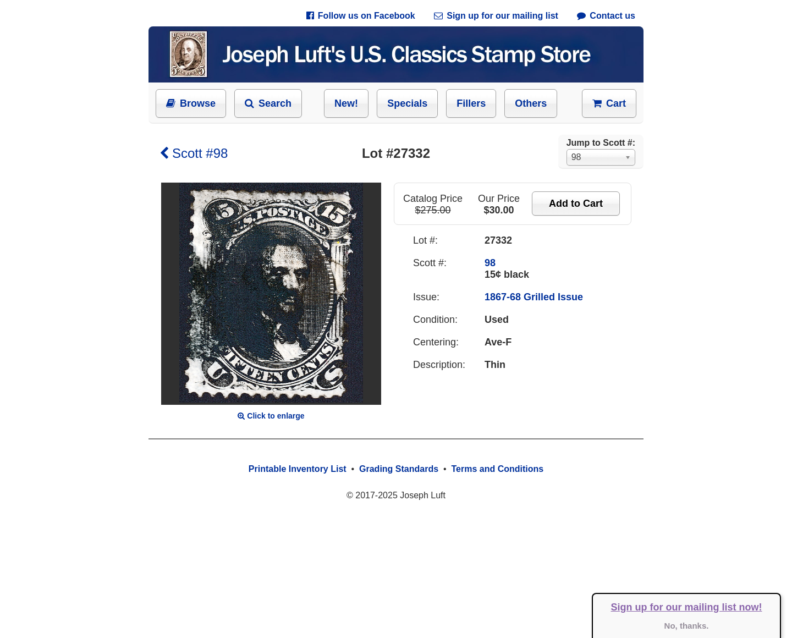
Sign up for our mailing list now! (686, 607)
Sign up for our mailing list (496, 15)
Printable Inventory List (297, 469)
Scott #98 (194, 153)
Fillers (471, 103)
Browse (191, 103)
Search (268, 103)
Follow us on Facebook (360, 15)
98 (490, 262)
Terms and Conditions (497, 469)
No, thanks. (686, 625)
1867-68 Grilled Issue (534, 297)
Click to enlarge (271, 415)
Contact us (606, 15)
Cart (609, 103)
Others (531, 103)
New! (346, 103)
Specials (407, 103)
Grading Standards (398, 469)
